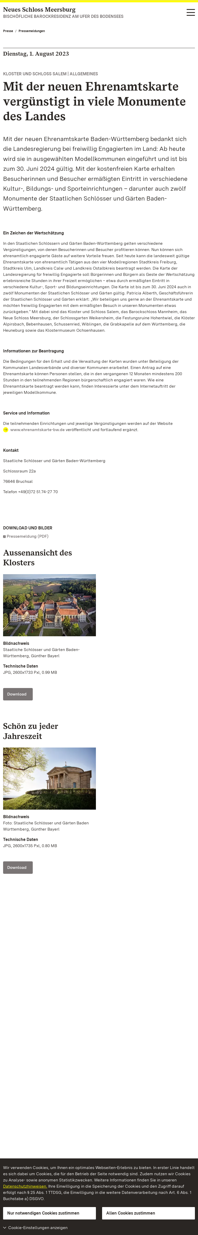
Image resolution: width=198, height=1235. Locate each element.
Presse (8, 31)
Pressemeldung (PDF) (27, 536)
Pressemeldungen (32, 31)
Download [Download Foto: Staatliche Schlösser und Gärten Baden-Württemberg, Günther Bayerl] (17, 694)
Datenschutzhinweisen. (25, 1186)
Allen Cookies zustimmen (130, 1213)
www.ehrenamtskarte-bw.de (37, 429)
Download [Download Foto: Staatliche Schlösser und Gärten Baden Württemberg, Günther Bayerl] (17, 867)
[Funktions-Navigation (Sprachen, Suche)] (191, 12)
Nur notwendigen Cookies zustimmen (43, 1213)
